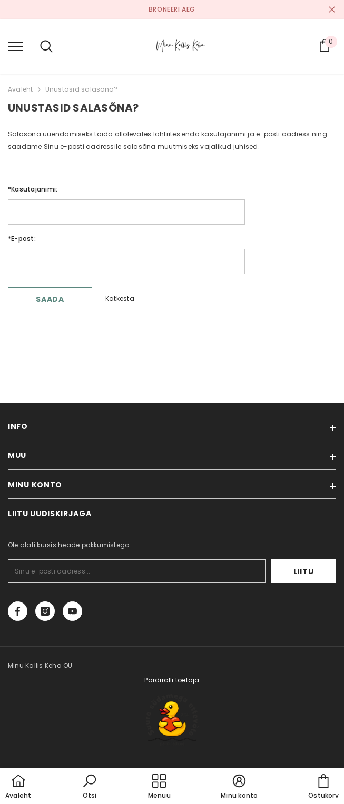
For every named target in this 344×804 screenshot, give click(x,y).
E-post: (22, 238)
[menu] (15, 45)
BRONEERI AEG (172, 9)
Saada (50, 299)
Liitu (303, 571)
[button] (89, 787)
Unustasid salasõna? (81, 89)
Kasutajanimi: (32, 189)
